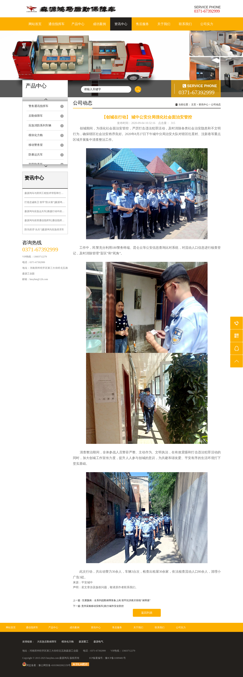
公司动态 (216, 104)
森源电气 (98, 641)
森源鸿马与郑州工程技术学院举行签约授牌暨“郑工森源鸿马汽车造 (45, 193)
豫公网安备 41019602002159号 (54, 665)
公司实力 (206, 24)
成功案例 (99, 24)
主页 (193, 104)
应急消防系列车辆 (40, 125)
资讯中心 (120, 24)
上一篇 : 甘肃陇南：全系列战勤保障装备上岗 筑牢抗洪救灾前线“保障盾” (111, 600)
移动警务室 (36, 144)
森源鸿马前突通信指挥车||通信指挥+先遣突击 (45, 220)
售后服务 (142, 24)
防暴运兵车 (36, 154)
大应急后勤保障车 (46, 641)
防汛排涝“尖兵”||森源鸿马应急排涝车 (44, 229)
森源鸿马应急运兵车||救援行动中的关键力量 (45, 211)
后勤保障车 (36, 115)
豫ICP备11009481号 (115, 658)
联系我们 (185, 24)
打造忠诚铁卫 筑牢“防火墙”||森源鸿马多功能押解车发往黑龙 (45, 202)
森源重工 (83, 641)
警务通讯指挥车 (38, 106)
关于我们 (163, 24)
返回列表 (146, 612)
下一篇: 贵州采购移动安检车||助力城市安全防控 (98, 606)
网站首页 (35, 24)
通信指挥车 (56, 24)
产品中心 (77, 24)
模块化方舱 (36, 135)
